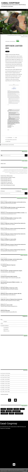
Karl (2, 207)
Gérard (2, 244)
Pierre (2, 202)
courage (11, 413)
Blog (1, 319)
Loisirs (2, 323)
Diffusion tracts (6, 331)
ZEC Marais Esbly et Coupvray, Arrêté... (13, 217)
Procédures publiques (5, 325)
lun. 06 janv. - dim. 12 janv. (5, 383)
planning (16, 408)
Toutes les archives (4, 394)
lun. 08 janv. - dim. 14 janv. (5, 387)
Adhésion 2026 (3, 163)
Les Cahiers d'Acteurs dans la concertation (14, 35)
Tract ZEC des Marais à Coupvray (8, 265)
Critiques (5, 321)
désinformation (16, 411)
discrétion (10, 408)
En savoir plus (25, 470)
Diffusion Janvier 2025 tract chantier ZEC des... (11, 293)
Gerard (2, 217)
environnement (19, 413)
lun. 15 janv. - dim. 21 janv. (5, 385)
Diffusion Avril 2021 (24, 36)
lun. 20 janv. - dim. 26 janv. (5, 381)
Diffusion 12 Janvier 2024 (10, 239)
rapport (10, 139)
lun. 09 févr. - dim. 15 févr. (5, 375)
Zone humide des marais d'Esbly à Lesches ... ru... (16, 212)
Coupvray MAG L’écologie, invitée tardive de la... (15, 202)
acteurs (3, 408)
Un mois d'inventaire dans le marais (9, 276)
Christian (3, 212)
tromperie (9, 411)
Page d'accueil (25, 35)
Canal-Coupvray (10, 3)
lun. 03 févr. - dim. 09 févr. (5, 379)
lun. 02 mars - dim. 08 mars (5, 373)
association (14, 139)
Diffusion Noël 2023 (5, 310)
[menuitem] (14, 35)
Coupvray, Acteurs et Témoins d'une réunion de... (15, 223)
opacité (22, 408)
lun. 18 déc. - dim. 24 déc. (5, 389)
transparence (4, 413)
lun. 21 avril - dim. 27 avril (5, 377)
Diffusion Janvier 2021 (13, 47)
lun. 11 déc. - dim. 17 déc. (5, 391)
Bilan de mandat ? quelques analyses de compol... (12, 270)
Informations (6, 329)
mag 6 (3, 411)
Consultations (6, 327)
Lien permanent (8, 137)
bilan (8, 139)
